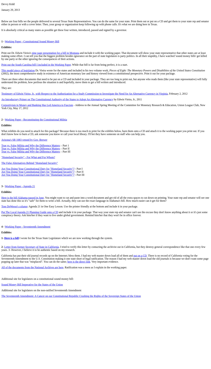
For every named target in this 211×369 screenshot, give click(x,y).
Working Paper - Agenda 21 (20, 186)
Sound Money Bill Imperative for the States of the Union (32, 284)
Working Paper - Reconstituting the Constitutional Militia (36, 119)
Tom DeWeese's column (14, 206)
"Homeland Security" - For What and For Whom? (28, 157)
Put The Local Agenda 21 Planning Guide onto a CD (29, 212)
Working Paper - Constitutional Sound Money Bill (32, 41)
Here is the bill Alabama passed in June (22, 197)
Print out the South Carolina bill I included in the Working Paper (36, 64)
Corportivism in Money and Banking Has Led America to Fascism (37, 105)
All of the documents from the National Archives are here (32, 267)
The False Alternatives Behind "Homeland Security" (29, 163)
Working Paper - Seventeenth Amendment (27, 226)
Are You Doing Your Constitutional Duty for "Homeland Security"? (37, 168)
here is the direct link (78, 261)
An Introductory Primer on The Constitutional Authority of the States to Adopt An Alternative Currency (57, 99)
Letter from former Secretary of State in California (31, 246)
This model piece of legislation (18, 70)
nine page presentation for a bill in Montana (55, 53)
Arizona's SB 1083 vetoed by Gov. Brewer (24, 139)
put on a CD (140, 255)
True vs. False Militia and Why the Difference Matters (30, 145)
